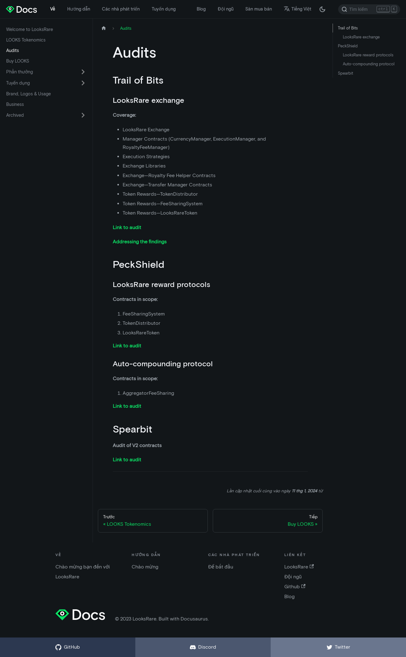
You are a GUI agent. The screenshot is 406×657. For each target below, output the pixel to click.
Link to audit (127, 227)
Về (52, 9)
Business (15, 104)
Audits (12, 50)
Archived (15, 115)
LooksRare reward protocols (368, 55)
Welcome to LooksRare (29, 29)
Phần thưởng (19, 72)
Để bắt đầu (220, 567)
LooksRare (299, 567)
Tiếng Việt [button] (297, 9)
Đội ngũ (226, 9)
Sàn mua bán (258, 9)
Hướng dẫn (78, 9)
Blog (201, 9)
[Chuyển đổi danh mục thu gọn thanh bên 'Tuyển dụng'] (83, 83)
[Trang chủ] (104, 28)
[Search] (369, 9)
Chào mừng (145, 567)
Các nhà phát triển (121, 9)
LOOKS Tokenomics (26, 40)
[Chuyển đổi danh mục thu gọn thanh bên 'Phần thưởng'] (83, 72)
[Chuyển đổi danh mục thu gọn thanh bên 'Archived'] (83, 115)
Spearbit (345, 73)
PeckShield (348, 46)
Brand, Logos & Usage (28, 94)
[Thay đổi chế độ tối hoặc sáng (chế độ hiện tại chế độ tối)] (322, 9)
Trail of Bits (348, 28)
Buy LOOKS (17, 61)
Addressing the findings (140, 242)
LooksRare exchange (361, 37)
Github (294, 587)
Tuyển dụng (164, 9)
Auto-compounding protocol (369, 64)
